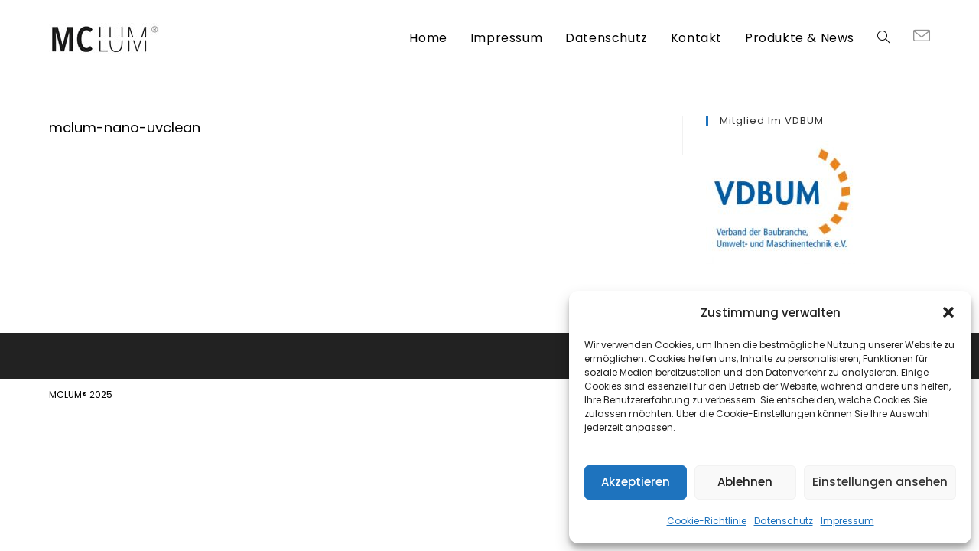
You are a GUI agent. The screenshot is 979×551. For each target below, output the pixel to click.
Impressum (847, 520)
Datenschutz (783, 520)
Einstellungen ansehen (880, 482)
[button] (948, 312)
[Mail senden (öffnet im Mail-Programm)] (921, 37)
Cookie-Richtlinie (706, 520)
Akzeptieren (635, 482)
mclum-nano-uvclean (124, 127)
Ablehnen (744, 482)
